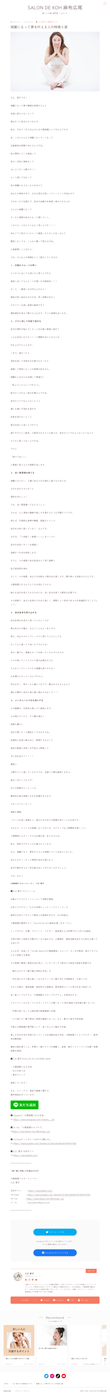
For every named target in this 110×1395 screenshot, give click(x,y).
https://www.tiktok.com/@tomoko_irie (31, 1131)
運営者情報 (7, 1391)
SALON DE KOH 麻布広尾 (55, 7)
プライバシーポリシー (22, 1391)
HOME (6, 1384)
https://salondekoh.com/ (25, 1155)
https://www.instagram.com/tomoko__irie (33, 1119)
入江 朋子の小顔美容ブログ (46, 22)
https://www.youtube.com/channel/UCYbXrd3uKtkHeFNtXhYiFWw (44, 1143)
